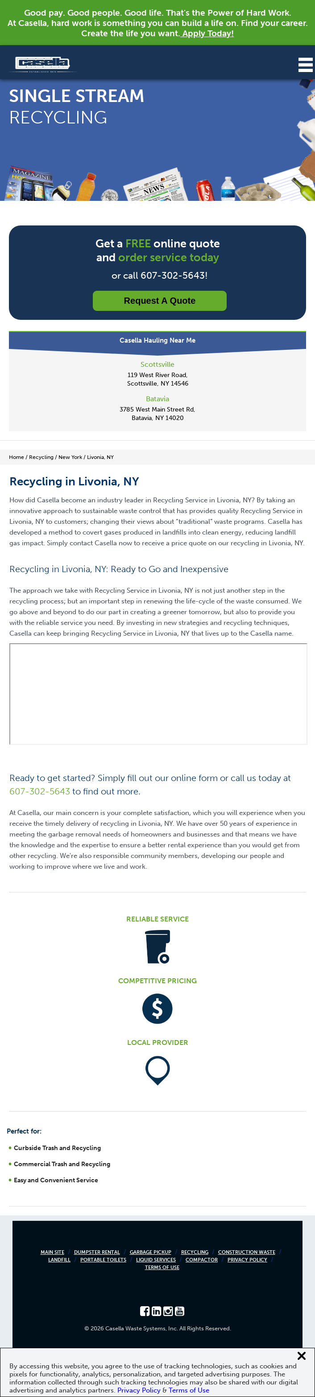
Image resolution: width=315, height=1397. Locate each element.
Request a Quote (160, 301)
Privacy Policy (247, 1260)
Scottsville (157, 364)
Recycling (194, 1252)
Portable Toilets (103, 1260)
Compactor (202, 1260)
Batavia (157, 399)
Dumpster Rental (97, 1252)
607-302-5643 (39, 791)
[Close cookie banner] (302, 1356)
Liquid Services (156, 1260)
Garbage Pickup (150, 1252)
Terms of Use (162, 1267)
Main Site (52, 1252)
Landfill (59, 1260)
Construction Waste (246, 1252)
